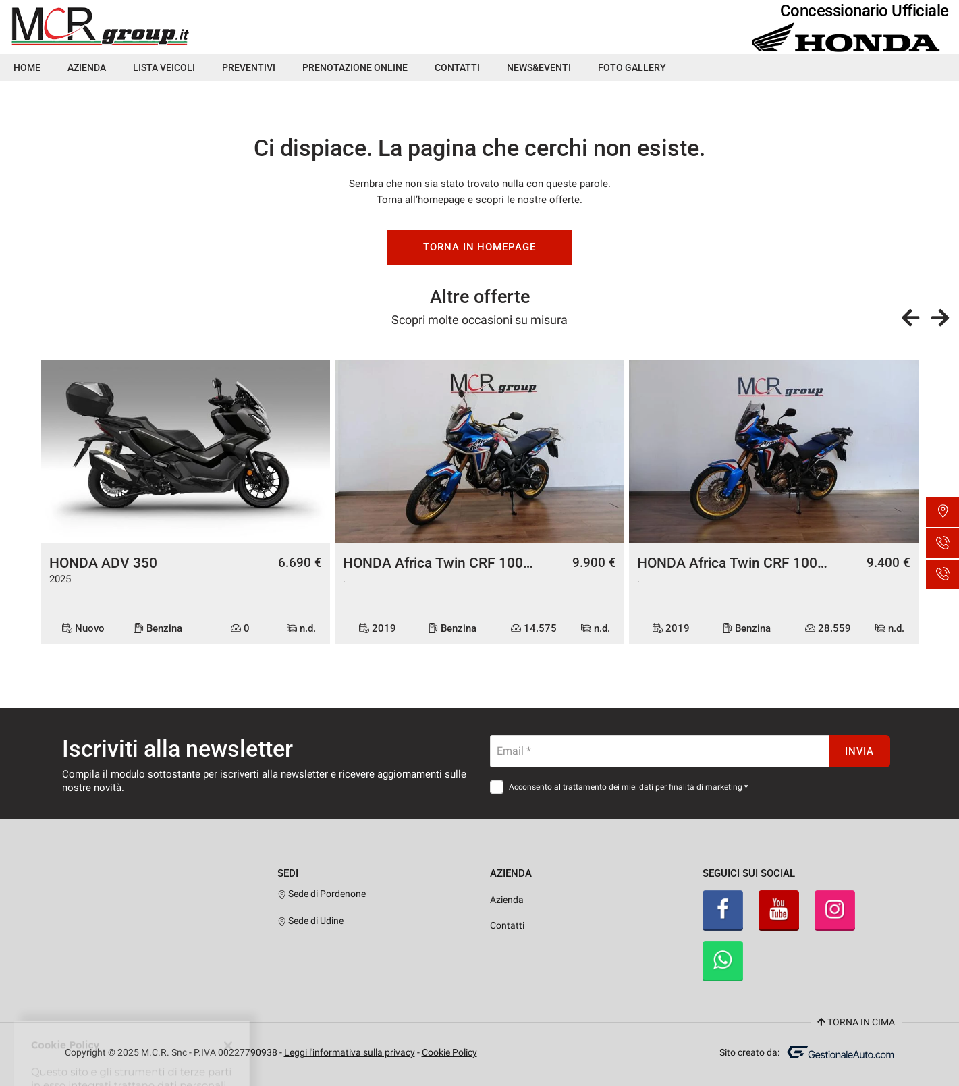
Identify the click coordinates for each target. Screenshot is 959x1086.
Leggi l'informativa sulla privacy (349, 1052)
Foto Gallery (632, 67)
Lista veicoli (164, 67)
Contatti (457, 67)
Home (26, 67)
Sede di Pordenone (321, 893)
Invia (860, 751)
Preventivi (248, 67)
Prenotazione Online (355, 67)
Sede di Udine (310, 920)
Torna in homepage (479, 247)
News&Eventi (539, 67)
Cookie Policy (449, 1052)
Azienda (86, 67)
